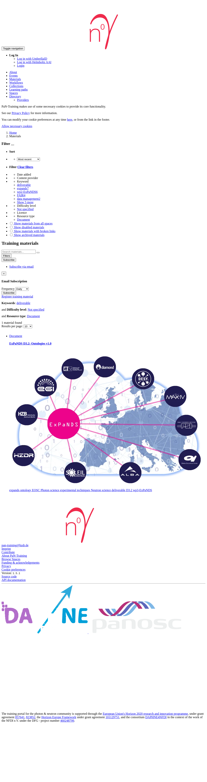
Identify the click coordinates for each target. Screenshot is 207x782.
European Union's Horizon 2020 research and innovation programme (145, 713)
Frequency (8, 288)
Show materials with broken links (32, 231)
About (13, 72)
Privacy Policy (21, 113)
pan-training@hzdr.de (15, 545)
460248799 (67, 720)
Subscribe (8, 259)
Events (13, 75)
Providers (23, 100)
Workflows (16, 82)
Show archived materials (26, 235)
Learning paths (18, 89)
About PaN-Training (14, 555)
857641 (20, 717)
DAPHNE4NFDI (156, 717)
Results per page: (13, 326)
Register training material (17, 296)
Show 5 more (25, 202)
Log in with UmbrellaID (32, 58)
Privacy (6, 566)
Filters (6, 255)
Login (20, 65)
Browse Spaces (11, 559)
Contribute (8, 552)
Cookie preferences (13, 569)
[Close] (4, 274)
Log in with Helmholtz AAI (34, 62)
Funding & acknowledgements (20, 562)
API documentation (14, 580)
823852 (30, 717)
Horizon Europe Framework (58, 717)
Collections (16, 86)
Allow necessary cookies (17, 126)
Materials (15, 79)
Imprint (6, 548)
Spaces (13, 93)
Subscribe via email (21, 266)
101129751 (112, 717)
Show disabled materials (26, 227)
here (69, 119)
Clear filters (25, 167)
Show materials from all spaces (31, 223)
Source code (9, 576)
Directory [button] (15, 96)
